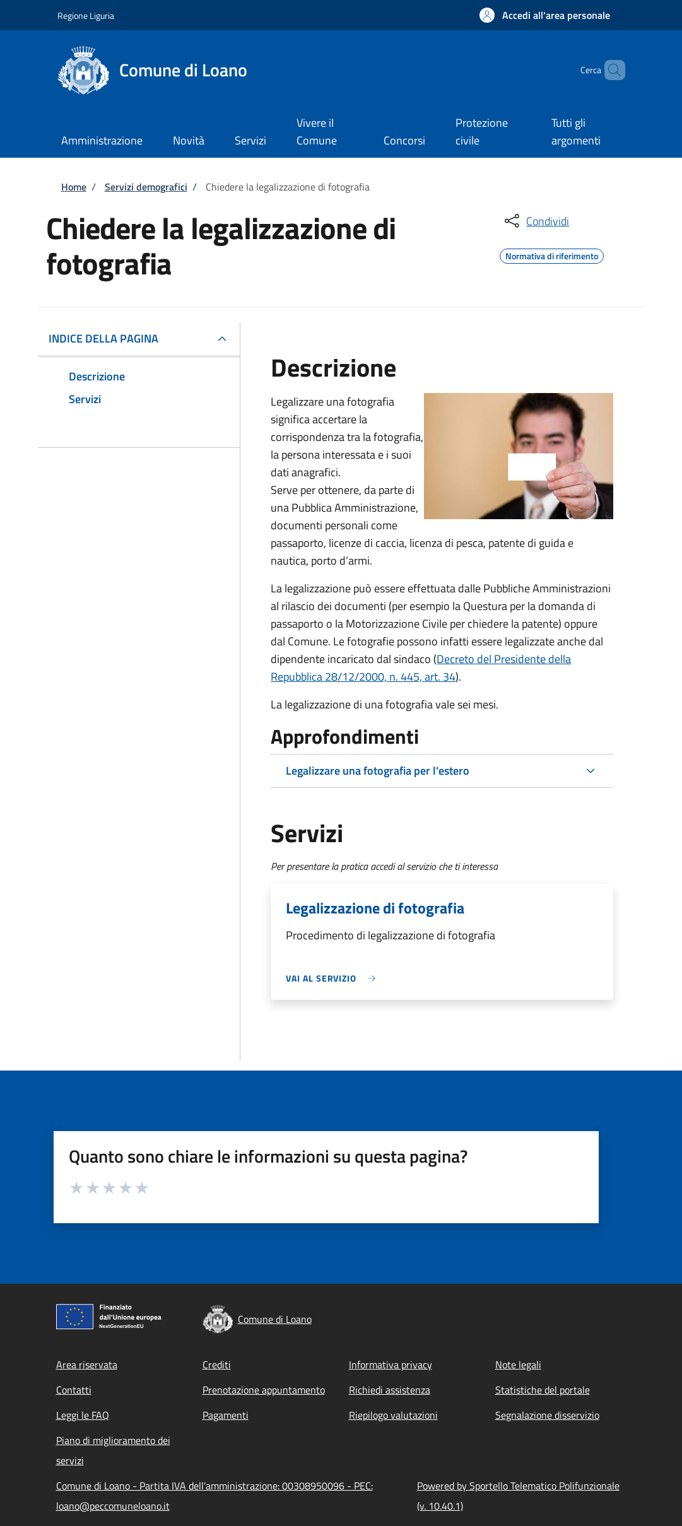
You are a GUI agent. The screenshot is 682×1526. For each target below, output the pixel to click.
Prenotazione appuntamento (264, 1389)
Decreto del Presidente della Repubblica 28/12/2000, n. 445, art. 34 (421, 667)
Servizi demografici (146, 186)
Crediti (217, 1364)
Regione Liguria (85, 15)
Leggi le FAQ (82, 1415)
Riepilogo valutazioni (393, 1415)
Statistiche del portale (542, 1389)
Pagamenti (226, 1415)
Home (73, 186)
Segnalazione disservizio (547, 1415)
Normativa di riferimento (551, 254)
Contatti (73, 1389)
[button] (544, 15)
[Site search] (610, 70)
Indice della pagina (103, 338)
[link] (334, 978)
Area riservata (86, 1364)
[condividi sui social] (536, 221)
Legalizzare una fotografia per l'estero (377, 770)
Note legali (518, 1364)
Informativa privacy (390, 1364)
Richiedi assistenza (389, 1389)
